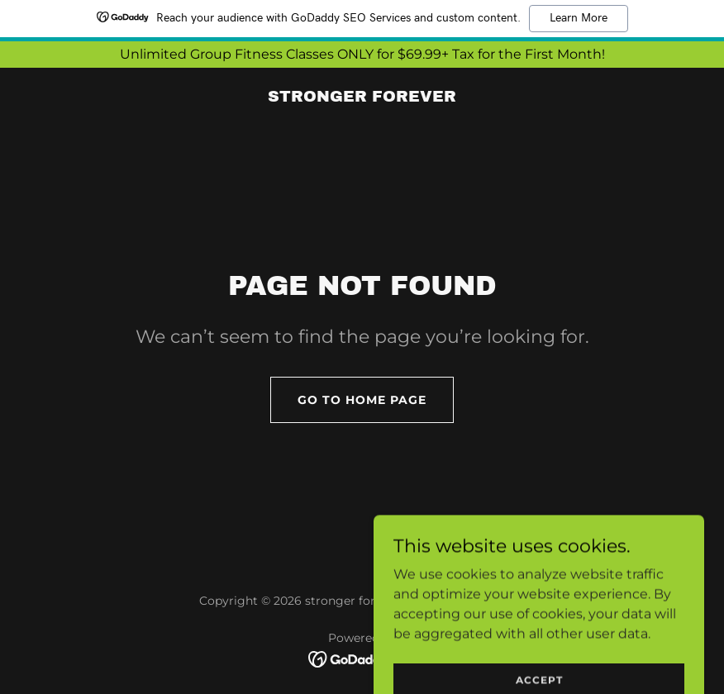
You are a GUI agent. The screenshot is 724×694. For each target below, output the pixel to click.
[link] (362, 97)
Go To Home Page (362, 399)
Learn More (578, 18)
